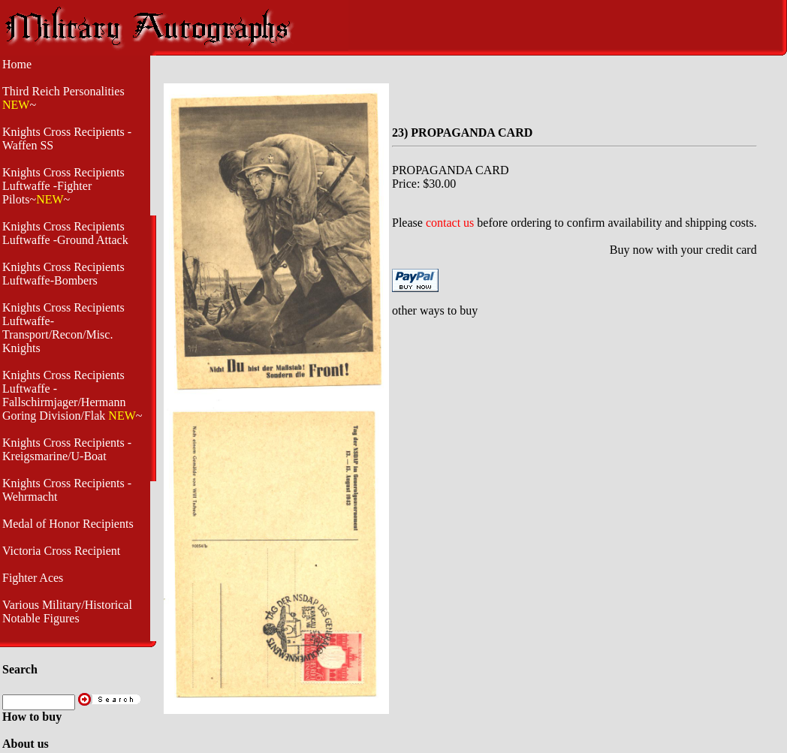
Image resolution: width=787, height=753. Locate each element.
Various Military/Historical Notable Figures (67, 611)
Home (17, 64)
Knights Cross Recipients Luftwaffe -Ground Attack (65, 233)
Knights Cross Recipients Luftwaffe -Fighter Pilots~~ (63, 186)
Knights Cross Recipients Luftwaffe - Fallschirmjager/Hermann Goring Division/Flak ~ (72, 395)
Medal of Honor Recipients (68, 523)
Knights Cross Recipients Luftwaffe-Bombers (63, 274)
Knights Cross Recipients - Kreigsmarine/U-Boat (66, 449)
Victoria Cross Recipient (61, 550)
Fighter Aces (32, 577)
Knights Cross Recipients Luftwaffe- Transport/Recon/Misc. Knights (63, 327)
